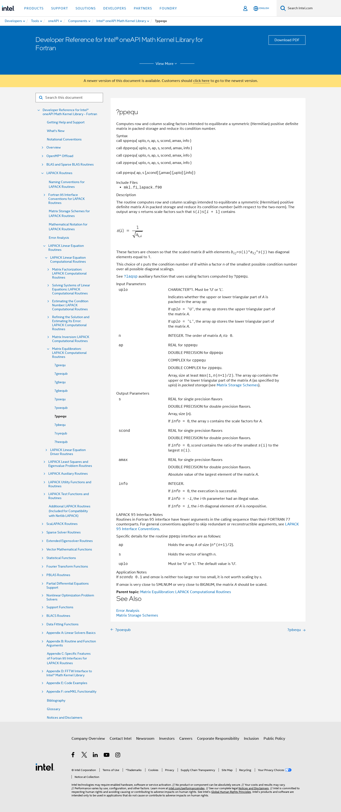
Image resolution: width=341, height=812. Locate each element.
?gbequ (60, 382)
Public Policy (274, 738)
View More (167, 63)
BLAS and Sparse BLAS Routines (70, 164)
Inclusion (251, 738)
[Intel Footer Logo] (45, 766)
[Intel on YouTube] (107, 755)
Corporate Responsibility (218, 738)
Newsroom (145, 738)
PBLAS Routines (58, 575)
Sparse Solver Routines (63, 532)
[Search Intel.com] (313, 8)
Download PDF (287, 40)
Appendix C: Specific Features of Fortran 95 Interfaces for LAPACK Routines (69, 658)
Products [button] (34, 8)
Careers (185, 738)
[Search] (283, 8)
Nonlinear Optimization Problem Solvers (70, 597)
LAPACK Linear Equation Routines (66, 248)
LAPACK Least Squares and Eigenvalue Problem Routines (70, 464)
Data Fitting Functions (62, 624)
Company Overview (88, 738)
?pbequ (60, 425)
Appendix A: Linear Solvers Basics (71, 633)
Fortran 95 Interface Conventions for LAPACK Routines (66, 199)
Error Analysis (59, 237)
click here (201, 80)
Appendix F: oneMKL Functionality (71, 692)
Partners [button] (143, 8)
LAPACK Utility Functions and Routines (69, 484)
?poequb (60, 408)
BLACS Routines (58, 616)
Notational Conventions (64, 139)
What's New (55, 131)
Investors (167, 738)
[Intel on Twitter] (84, 755)
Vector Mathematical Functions (69, 549)
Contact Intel (120, 738)
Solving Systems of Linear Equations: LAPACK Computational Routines (71, 289)
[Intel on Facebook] (73, 755)
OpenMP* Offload (59, 156)
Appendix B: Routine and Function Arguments (71, 643)
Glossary (53, 709)
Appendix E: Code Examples (66, 683)
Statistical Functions (61, 558)
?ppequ (60, 416)
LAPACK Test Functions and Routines (68, 496)
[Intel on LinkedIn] (95, 755)
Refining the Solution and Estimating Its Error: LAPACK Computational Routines (70, 323)
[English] (261, 8)
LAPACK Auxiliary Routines (68, 474)
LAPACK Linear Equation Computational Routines (68, 260)
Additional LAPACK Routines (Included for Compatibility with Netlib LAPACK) (69, 511)
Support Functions (59, 607)
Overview (53, 147)
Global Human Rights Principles (231, 792)
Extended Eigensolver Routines (69, 541)
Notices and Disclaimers (64, 717)
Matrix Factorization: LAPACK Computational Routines (69, 273)
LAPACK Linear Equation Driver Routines (68, 452)
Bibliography (56, 700)
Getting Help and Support (66, 122)
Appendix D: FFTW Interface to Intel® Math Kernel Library (69, 673)
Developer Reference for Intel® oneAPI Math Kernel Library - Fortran (70, 112)
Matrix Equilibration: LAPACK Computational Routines (69, 353)
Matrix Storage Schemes (237, 385)
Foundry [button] (168, 8)
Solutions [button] (86, 8)
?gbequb (60, 390)
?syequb (60, 433)
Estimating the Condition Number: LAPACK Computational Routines (70, 305)
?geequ (60, 365)
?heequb (60, 442)
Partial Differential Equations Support (67, 586)
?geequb (60, 373)
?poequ (60, 399)
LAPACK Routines (59, 173)
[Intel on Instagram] (118, 755)
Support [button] (59, 8)
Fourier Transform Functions (67, 566)
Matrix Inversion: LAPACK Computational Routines (70, 339)
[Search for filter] (69, 97)
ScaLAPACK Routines (62, 524)
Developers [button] (114, 8)
